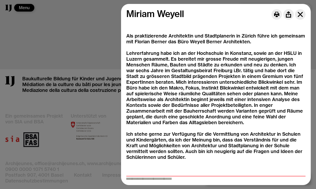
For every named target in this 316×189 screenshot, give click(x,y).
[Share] (288, 14)
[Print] (276, 14)
